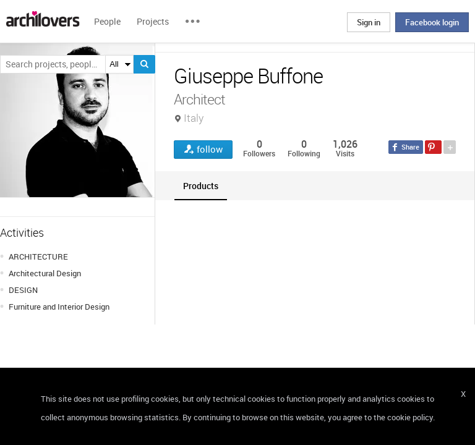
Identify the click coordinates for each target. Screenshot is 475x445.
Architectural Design (45, 273)
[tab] (201, 185)
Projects (153, 21)
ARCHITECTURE (38, 256)
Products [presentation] (200, 186)
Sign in (368, 22)
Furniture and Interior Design (59, 306)
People (107, 21)
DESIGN (23, 289)
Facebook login (432, 22)
